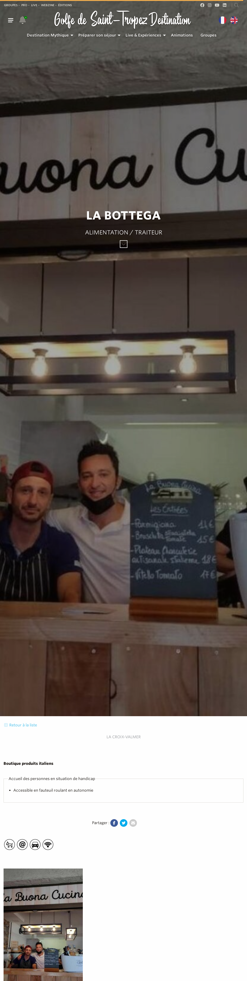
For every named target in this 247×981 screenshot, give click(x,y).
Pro (24, 5)
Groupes (11, 5)
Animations (182, 35)
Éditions (65, 5)
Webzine (47, 5)
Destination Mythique (48, 35)
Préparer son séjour (97, 35)
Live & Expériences (143, 35)
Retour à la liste (20, 725)
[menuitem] (49, 35)
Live (34, 5)
